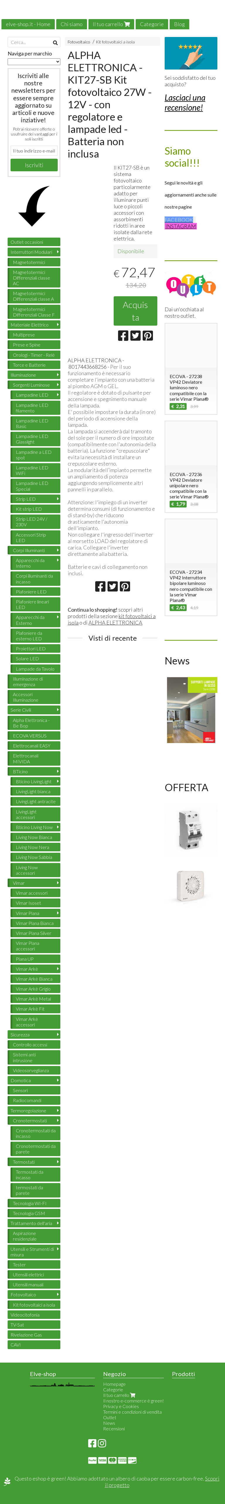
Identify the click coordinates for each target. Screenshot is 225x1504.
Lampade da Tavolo (35, 668)
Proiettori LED (31, 648)
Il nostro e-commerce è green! (133, 1400)
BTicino (20, 771)
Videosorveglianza (31, 1070)
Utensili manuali (28, 1284)
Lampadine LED (32, 394)
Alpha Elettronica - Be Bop (31, 722)
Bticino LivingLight (34, 781)
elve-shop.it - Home (28, 24)
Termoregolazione (28, 1110)
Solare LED (27, 658)
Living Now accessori (27, 870)
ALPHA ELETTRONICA (115, 622)
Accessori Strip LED (31, 537)
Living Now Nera (32, 847)
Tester (19, 1264)
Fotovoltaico (79, 41)
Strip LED (26, 499)
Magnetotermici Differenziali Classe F (34, 311)
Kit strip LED (29, 509)
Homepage (114, 1384)
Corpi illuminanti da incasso (34, 578)
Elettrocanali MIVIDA (25, 758)
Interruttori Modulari (31, 252)
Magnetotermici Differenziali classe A (33, 296)
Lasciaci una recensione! (185, 102)
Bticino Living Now (34, 827)
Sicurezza (20, 1034)
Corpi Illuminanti (29, 550)
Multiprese (24, 334)
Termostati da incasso (29, 1174)
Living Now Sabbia (34, 857)
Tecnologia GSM (29, 1213)
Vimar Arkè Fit (30, 1008)
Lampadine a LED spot (34, 454)
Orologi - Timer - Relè (34, 355)
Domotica (21, 1080)
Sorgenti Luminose (31, 385)
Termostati (24, 1162)
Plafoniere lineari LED (32, 604)
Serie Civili (21, 710)
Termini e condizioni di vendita (132, 1412)
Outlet (109, 1417)
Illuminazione (23, 375)
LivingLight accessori (26, 814)
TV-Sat (17, 1324)
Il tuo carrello (111, 24)
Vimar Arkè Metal (33, 998)
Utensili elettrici (28, 1274)
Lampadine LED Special (32, 485)
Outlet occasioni (27, 242)
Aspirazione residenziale (25, 1235)
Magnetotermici (29, 262)
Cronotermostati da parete (36, 1148)
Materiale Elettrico (30, 324)
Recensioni (114, 1428)
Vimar (19, 883)
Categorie (152, 24)
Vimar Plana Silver (33, 933)
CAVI (16, 1344)
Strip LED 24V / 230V (31, 521)
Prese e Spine (26, 344)
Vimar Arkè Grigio (33, 989)
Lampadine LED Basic (32, 423)
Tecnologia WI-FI (30, 1203)
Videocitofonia (25, 1314)
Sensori (20, 1090)
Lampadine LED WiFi (32, 470)
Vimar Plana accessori (27, 945)
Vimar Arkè (27, 969)
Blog (179, 24)
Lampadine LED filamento (32, 407)
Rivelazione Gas (26, 1334)
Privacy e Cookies (121, 1406)
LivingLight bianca (33, 791)
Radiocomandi (27, 1100)
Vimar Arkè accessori (27, 1021)
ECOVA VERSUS (30, 735)
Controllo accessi (30, 1044)
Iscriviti (34, 164)
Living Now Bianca (34, 837)
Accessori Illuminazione (25, 697)
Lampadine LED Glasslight (32, 438)
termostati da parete (29, 1190)
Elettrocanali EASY (31, 745)
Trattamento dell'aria (31, 1223)
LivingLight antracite (36, 801)
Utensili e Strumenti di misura (32, 1251)
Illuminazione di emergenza (28, 681)
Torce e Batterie (29, 365)
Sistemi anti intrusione (24, 1057)
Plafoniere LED (31, 591)
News (109, 1423)
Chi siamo (72, 24)
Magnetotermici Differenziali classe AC (31, 277)
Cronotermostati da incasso (36, 1133)
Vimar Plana (27, 913)
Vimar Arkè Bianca (34, 979)
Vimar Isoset (28, 903)
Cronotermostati (30, 1120)
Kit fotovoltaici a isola (115, 41)
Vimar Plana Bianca (35, 923)
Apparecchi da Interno (30, 563)
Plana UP (25, 959)
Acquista (135, 310)
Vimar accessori (31, 893)
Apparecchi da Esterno (30, 619)
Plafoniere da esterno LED (29, 635)
